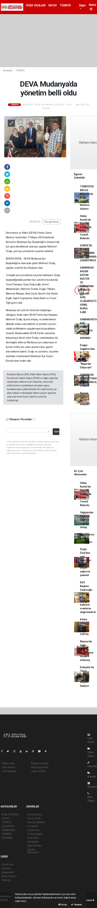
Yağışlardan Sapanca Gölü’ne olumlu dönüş (86, 520)
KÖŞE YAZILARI (35, 5)
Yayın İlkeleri (8, 767)
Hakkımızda (8, 763)
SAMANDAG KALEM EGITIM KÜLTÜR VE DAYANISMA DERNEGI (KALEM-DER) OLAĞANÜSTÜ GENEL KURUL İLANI (88, 290)
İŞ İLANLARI (8, 826)
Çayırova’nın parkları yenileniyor (87, 538)
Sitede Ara (7, 864)
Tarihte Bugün (35, 834)
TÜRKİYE (65, 5)
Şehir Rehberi (34, 845)
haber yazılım (7, 903)
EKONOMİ (7, 837)
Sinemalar (32, 837)
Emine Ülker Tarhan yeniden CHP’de (84, 627)
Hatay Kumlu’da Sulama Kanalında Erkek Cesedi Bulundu (85, 227)
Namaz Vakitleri (36, 822)
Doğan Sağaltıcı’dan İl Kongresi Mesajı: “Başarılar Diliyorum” (87, 356)
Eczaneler (32, 826)
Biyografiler (8, 872)
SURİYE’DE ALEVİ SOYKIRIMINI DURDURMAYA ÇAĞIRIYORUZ (88, 253)
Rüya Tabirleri (9, 876)
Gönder (56, 431)
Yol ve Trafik (34, 818)
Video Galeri (90, 752)
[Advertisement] (48, 40)
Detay (62, 904)
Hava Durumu (34, 814)
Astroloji (6, 880)
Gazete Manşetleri (33, 851)
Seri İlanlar (33, 841)
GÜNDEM (7, 834)
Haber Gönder (38, 771)
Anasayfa (8, 70)
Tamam (76, 904)
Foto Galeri (90, 738)
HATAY (52, 5)
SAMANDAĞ (8, 830)
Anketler (6, 868)
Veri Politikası (9, 771)
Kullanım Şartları (40, 763)
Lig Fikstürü (33, 830)
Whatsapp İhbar (39, 767)
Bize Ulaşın (91, 797)
